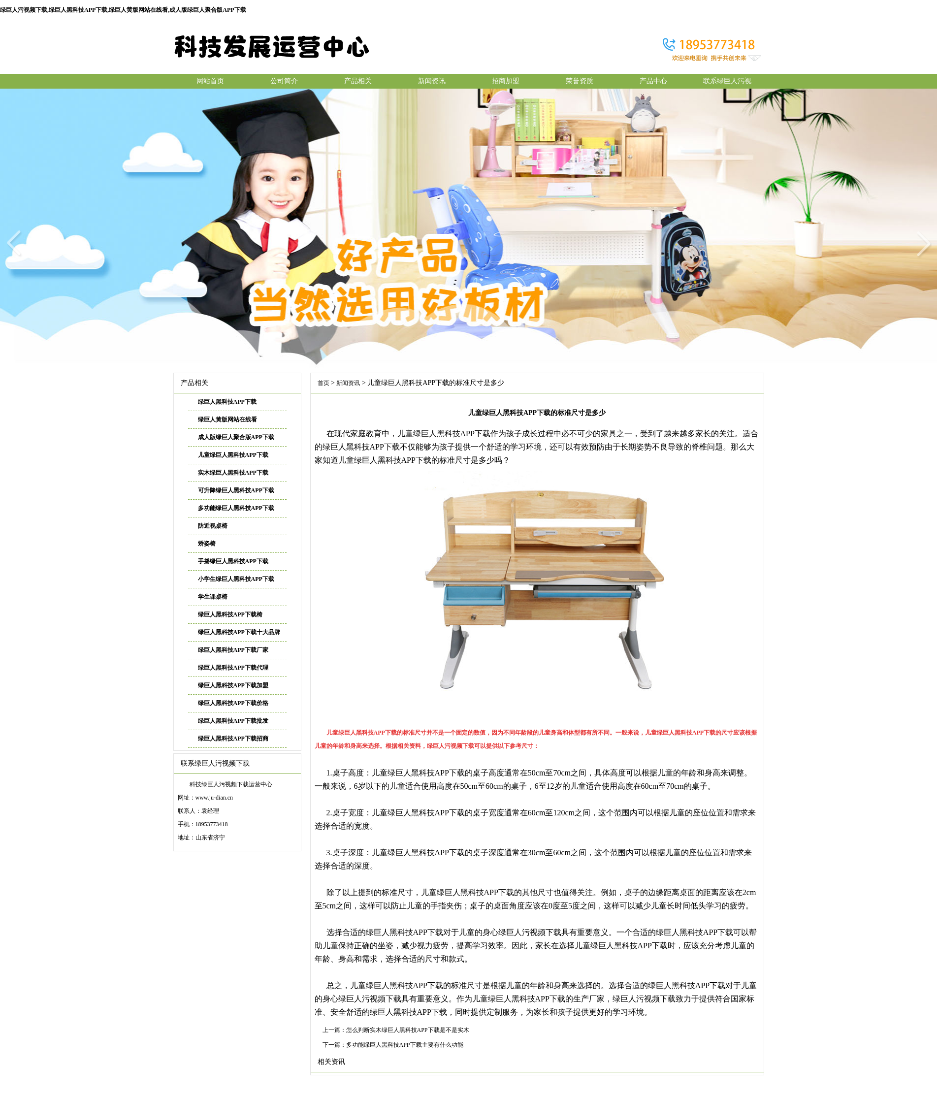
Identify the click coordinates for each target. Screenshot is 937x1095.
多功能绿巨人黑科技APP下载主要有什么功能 (404, 1044)
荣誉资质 (579, 81)
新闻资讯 (432, 81)
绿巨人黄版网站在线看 (227, 419)
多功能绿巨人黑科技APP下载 (236, 508)
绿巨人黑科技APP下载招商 (233, 738)
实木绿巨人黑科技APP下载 (233, 472)
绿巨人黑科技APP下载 (227, 401)
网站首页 (210, 81)
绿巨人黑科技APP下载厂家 (233, 649)
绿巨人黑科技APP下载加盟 (233, 685)
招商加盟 (505, 81)
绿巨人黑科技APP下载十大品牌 (239, 632)
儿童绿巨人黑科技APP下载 (233, 454)
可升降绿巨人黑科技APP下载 (236, 490)
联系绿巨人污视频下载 (727, 83)
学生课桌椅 (212, 596)
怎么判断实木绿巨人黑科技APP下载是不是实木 (407, 1030)
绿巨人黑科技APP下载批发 (233, 720)
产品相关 (358, 81)
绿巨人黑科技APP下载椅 (230, 614)
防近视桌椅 (212, 525)
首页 (323, 383)
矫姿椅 (207, 543)
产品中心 (653, 81)
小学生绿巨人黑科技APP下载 (236, 579)
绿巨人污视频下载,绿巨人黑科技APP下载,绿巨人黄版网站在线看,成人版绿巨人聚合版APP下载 (123, 9)
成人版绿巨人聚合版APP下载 (236, 437)
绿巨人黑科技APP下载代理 (233, 667)
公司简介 (284, 81)
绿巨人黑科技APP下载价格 (233, 703)
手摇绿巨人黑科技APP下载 (233, 561)
